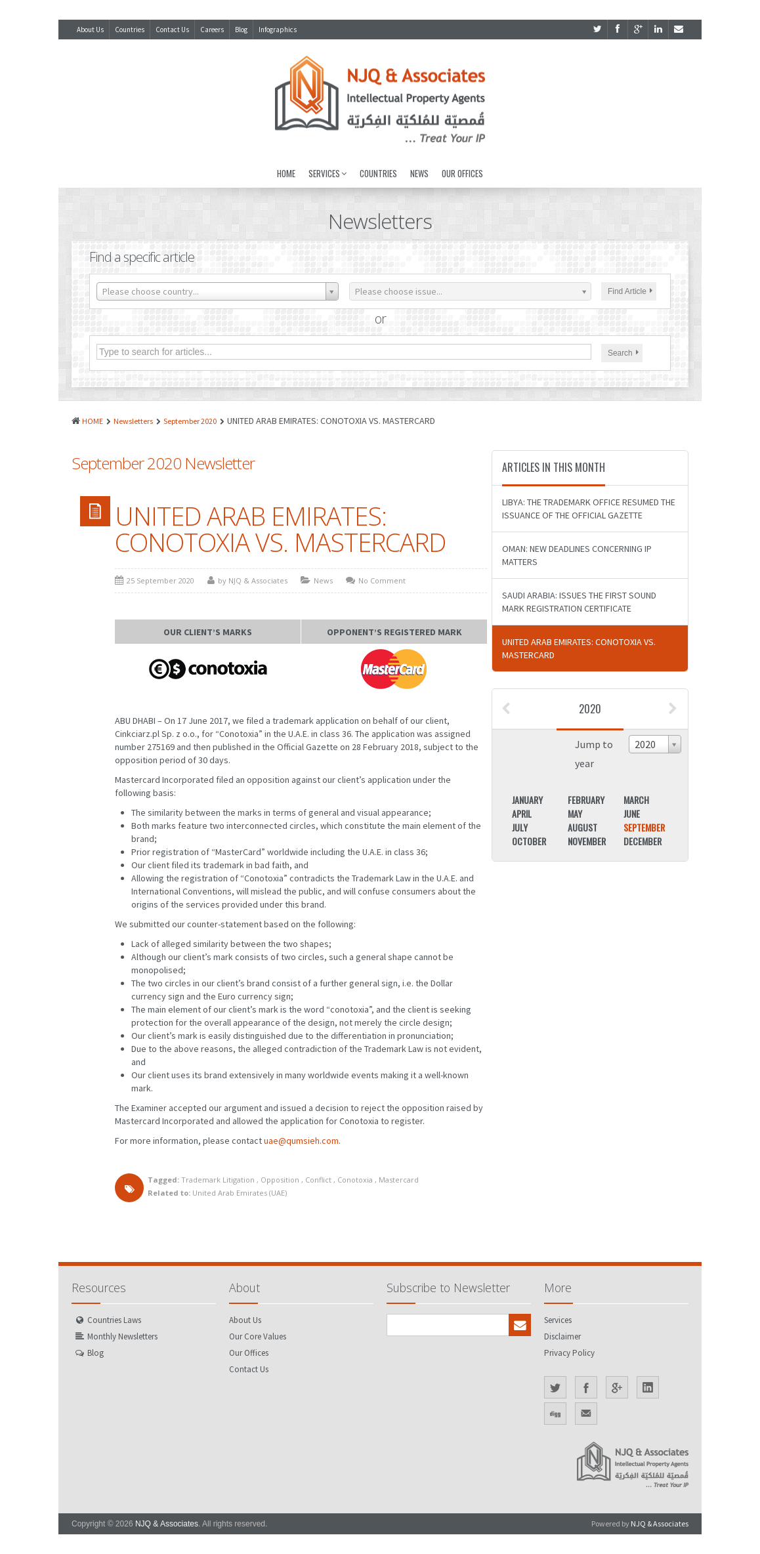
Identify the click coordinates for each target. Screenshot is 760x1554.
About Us (90, 29)
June (631, 813)
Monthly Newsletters (122, 1336)
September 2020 (190, 421)
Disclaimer (562, 1336)
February (586, 800)
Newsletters (133, 421)
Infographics (278, 29)
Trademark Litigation (218, 1180)
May (575, 813)
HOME (92, 421)
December (642, 841)
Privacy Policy (569, 1352)
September (644, 827)
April (522, 813)
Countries (129, 29)
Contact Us (172, 29)
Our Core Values (257, 1336)
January (527, 800)
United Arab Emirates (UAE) (239, 1193)
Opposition (280, 1180)
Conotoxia (355, 1180)
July (520, 827)
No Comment (382, 580)
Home (286, 173)
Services (327, 173)
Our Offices (462, 173)
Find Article (630, 291)
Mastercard (399, 1180)
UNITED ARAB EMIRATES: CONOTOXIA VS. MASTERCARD (280, 529)
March (636, 800)
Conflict (318, 1180)
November (587, 841)
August (582, 827)
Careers (212, 29)
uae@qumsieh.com (301, 1140)
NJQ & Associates (166, 1523)
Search (623, 353)
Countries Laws (114, 1320)
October (529, 841)
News (419, 173)
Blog (241, 29)
